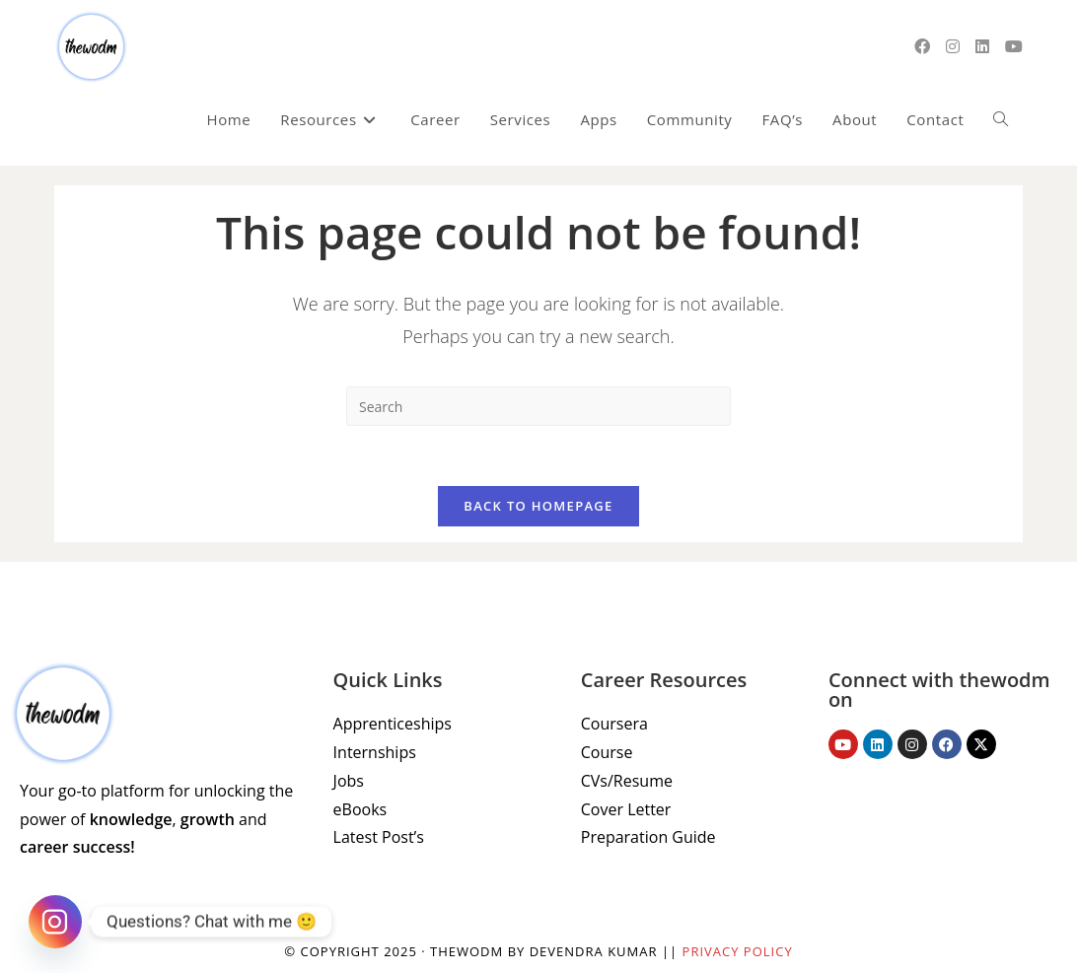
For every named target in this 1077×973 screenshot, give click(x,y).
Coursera (614, 723)
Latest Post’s (378, 837)
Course (607, 752)
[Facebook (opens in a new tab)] (922, 46)
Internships (374, 752)
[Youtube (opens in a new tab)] (1014, 46)
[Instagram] (55, 921)
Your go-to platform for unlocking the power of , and (156, 819)
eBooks (360, 809)
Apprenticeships (392, 723)
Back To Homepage (538, 506)
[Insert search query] (538, 406)
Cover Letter (626, 809)
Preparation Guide (648, 837)
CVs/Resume (627, 781)
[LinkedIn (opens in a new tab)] (982, 46)
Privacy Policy (737, 951)
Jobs (348, 781)
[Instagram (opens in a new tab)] (953, 46)
